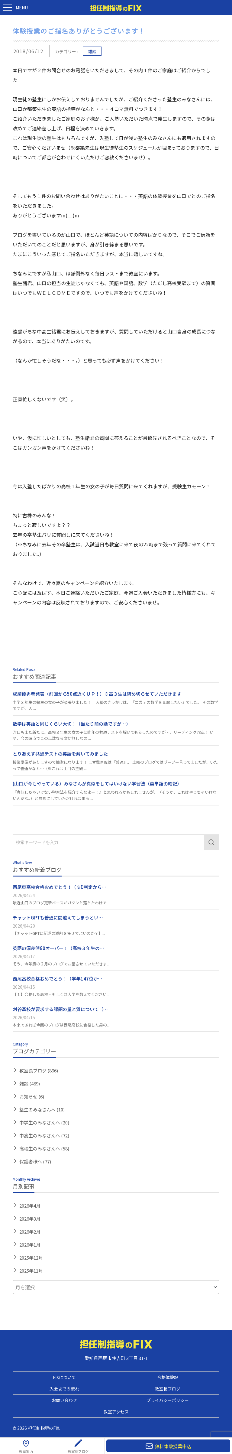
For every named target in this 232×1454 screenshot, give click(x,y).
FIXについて (64, 1377)
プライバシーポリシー (168, 1400)
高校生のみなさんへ (44, 1148)
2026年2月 (29, 1231)
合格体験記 (167, 1377)
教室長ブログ (38, 1070)
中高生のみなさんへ (44, 1135)
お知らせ (31, 1096)
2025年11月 (31, 1270)
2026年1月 (29, 1244)
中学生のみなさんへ (44, 1122)
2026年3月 (29, 1218)
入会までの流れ (64, 1389)
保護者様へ (35, 1161)
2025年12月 (31, 1257)
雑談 (92, 51)
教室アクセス (116, 1412)
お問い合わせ (64, 1400)
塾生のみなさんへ (42, 1109)
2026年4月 (29, 1205)
